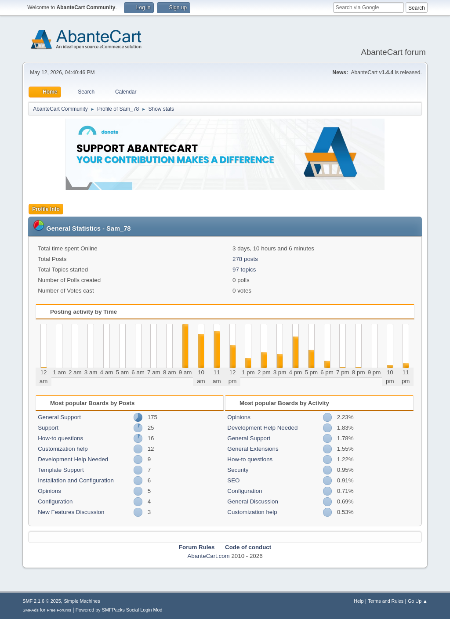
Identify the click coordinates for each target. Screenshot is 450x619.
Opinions (49, 491)
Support (48, 427)
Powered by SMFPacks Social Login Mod (119, 609)
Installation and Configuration (76, 480)
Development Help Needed (73, 459)
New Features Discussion (71, 512)
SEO (233, 480)
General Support (59, 417)
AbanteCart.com (208, 556)
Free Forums (59, 610)
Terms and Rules (385, 601)
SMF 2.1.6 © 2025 (41, 601)
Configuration (55, 501)
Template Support (60, 470)
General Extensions (252, 448)
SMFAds (30, 610)
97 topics (244, 269)
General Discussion (252, 501)
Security (237, 470)
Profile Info (46, 209)
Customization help (62, 448)
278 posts (245, 259)
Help (358, 601)
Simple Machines (82, 601)
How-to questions (60, 438)
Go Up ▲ (418, 601)
